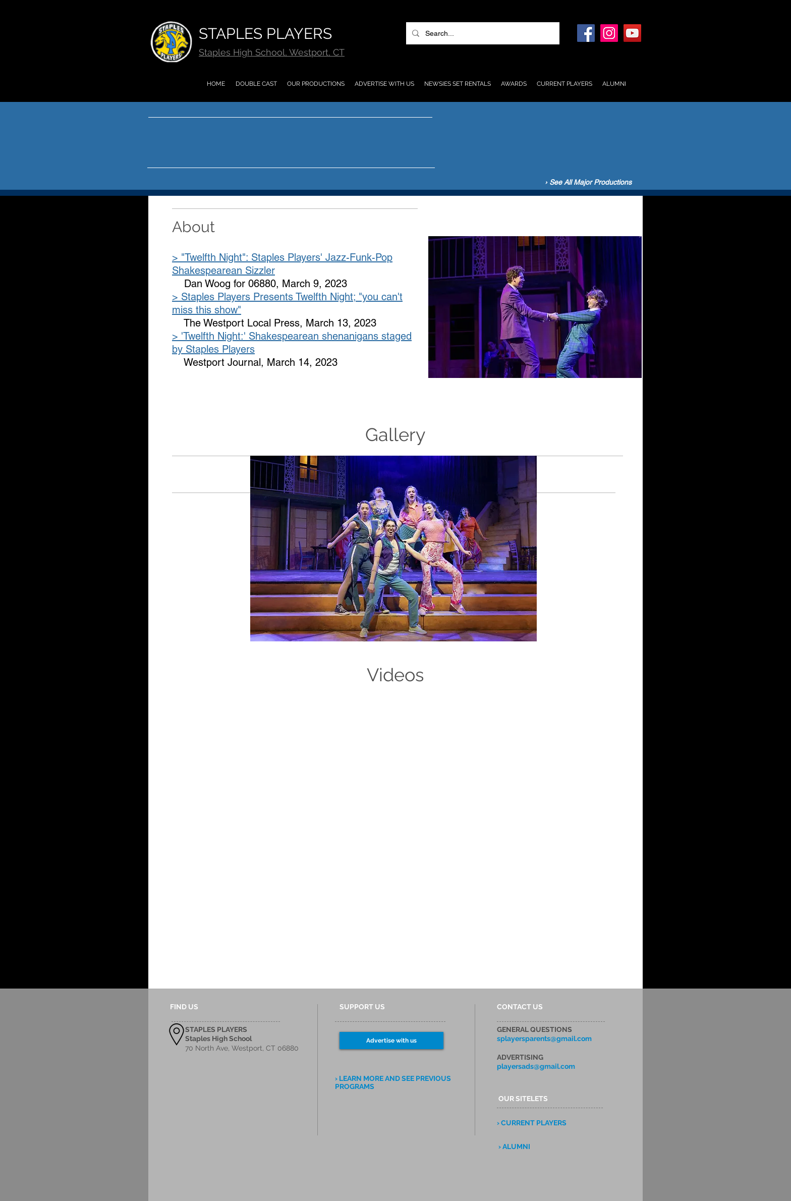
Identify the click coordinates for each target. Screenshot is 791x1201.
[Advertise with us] (391, 1040)
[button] (393, 548)
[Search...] (481, 33)
